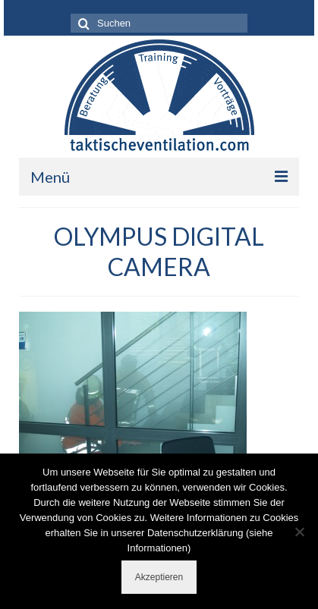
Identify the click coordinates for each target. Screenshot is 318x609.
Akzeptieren (159, 577)
